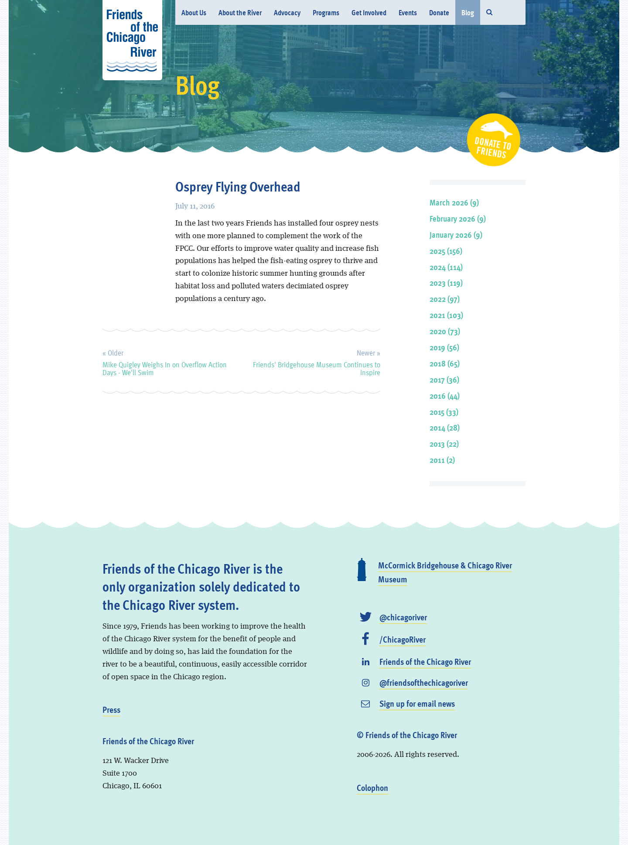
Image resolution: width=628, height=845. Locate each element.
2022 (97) (445, 298)
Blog (467, 12)
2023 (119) (446, 282)
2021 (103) (446, 314)
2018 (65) (445, 363)
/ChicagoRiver (402, 639)
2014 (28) (445, 427)
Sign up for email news (417, 703)
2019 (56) (444, 347)
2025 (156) (446, 250)
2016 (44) (445, 395)
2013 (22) (444, 443)
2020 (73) (445, 331)
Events (408, 12)
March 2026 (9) (454, 202)
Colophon (372, 787)
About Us (193, 12)
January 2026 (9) (456, 234)
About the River (240, 12)
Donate (439, 12)
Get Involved (369, 12)
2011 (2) (442, 459)
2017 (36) (444, 379)
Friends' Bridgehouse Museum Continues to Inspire (316, 361)
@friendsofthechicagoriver (423, 682)
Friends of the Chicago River (425, 661)
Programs (326, 12)
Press (111, 709)
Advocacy (287, 12)
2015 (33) (444, 411)
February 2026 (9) (458, 218)
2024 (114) (446, 266)
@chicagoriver (403, 616)
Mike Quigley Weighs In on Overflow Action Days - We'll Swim (164, 361)
